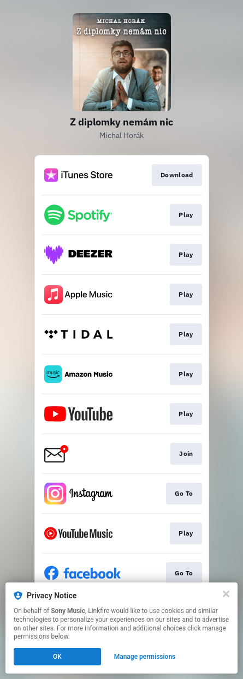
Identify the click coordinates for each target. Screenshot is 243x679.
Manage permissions (145, 656)
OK (57, 656)
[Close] (226, 594)
